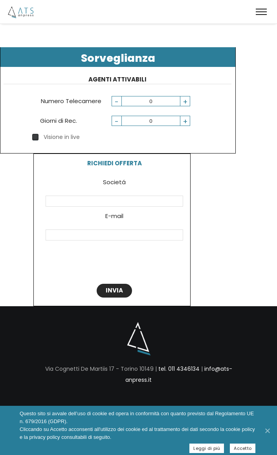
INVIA (114, 290)
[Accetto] (267, 431)
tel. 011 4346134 (179, 369)
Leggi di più (206, 448)
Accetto (242, 448)
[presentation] (113, 263)
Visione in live (56, 137)
